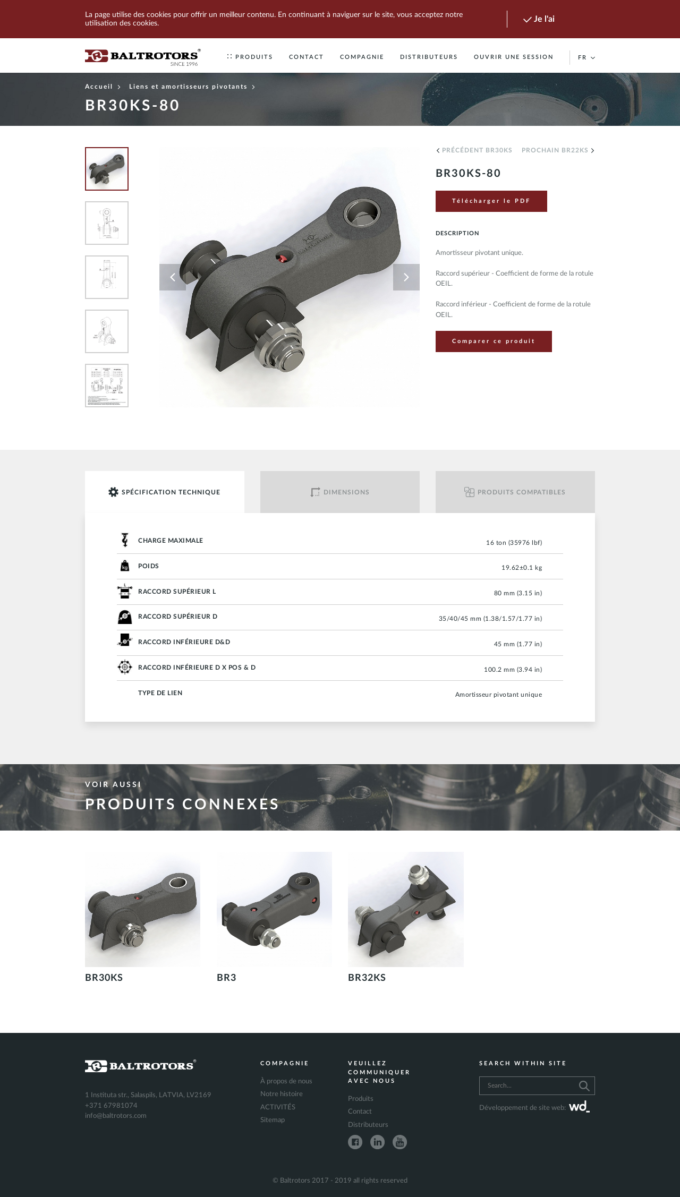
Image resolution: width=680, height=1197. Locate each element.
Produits (250, 57)
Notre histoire (281, 1094)
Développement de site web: (534, 1108)
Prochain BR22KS (558, 150)
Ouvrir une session (514, 57)
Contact (306, 57)
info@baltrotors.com (116, 1116)
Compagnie (362, 57)
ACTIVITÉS (277, 1107)
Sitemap (272, 1120)
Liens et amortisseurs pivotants (192, 86)
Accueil (103, 86)
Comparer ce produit (494, 341)
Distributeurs (429, 57)
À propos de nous (286, 1081)
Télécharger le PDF (491, 201)
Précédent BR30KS (474, 150)
